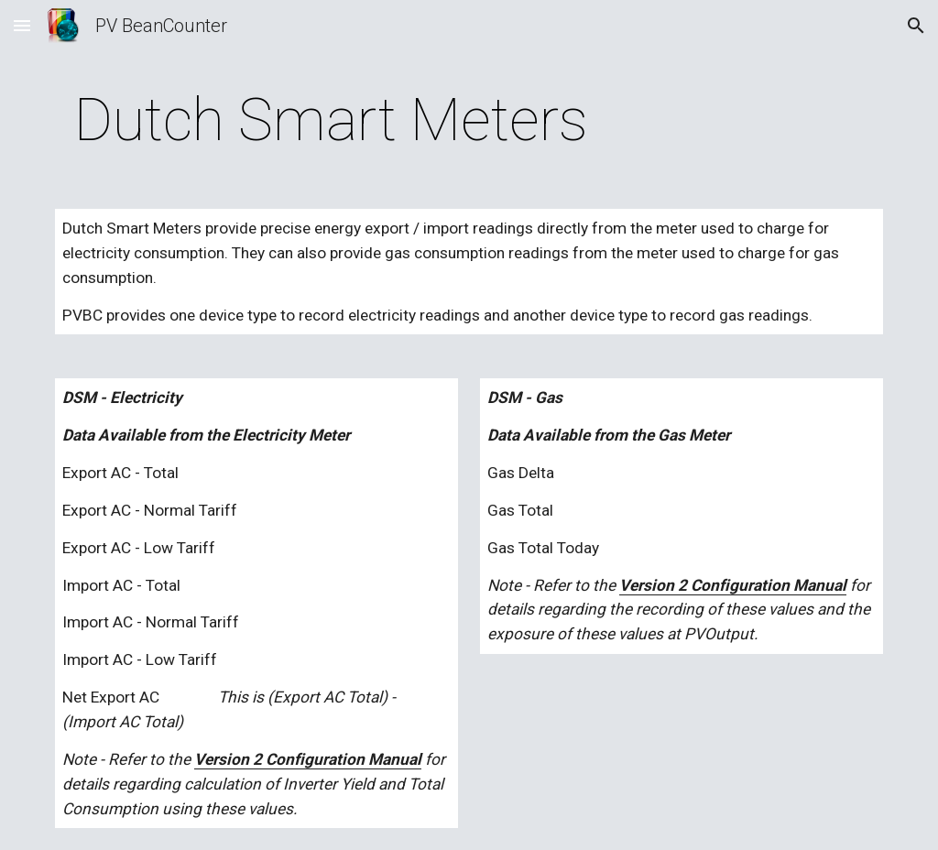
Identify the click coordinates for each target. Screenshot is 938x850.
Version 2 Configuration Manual (307, 759)
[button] (22, 25)
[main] (331, 121)
